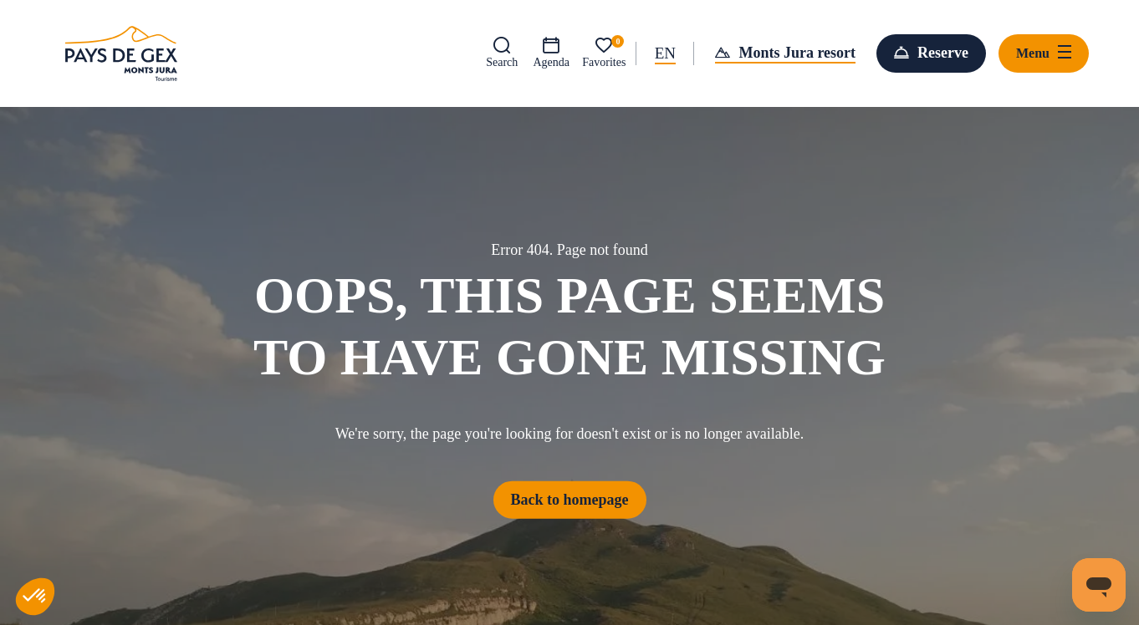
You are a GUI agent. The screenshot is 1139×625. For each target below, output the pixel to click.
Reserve (942, 52)
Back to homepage (570, 498)
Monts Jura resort (797, 52)
